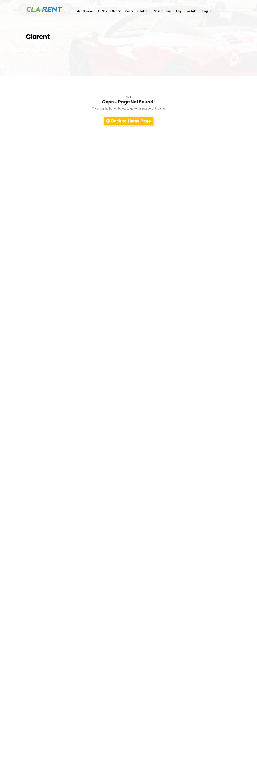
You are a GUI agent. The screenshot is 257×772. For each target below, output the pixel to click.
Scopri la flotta (136, 11)
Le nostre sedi (109, 11)
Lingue (206, 11)
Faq (178, 11)
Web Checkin (85, 11)
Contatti (191, 11)
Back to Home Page (128, 121)
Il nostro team (162, 11)
